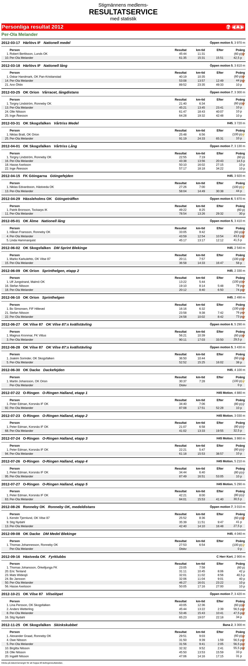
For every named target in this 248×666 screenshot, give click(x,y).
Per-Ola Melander (21, 57)
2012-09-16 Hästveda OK (33, 557)
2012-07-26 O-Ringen (44, 461)
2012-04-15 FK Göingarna (37, 176)
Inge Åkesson (19, 115)
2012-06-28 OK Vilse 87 (46, 347)
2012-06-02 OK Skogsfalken (44, 248)
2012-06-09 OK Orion (40, 271)
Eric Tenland (18, 571)
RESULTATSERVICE (123, 12)
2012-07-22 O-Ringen (44, 393)
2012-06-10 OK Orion (32, 297)
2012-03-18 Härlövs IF (34, 66)
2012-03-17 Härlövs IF (35, 43)
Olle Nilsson (18, 111)
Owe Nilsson (18, 640)
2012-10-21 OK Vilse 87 (32, 594)
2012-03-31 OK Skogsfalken (40, 123)
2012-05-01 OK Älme (33, 221)
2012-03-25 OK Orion (40, 92)
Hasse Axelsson (20, 164)
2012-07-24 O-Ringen (44, 438)
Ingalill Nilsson (19, 656)
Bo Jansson (17, 579)
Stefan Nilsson (19, 286)
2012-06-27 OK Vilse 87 (46, 324)
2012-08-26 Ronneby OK (48, 507)
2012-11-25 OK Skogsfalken (39, 625)
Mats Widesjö (19, 575)
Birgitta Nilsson (20, 648)
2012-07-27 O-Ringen (44, 484)
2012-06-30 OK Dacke (33, 370)
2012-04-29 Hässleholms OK (40, 199)
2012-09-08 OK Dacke (38, 534)
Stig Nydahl (17, 522)
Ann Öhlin (16, 84)
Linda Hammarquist (23, 240)
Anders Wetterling (21, 609)
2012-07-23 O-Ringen (44, 416)
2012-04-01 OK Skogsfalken (39, 146)
